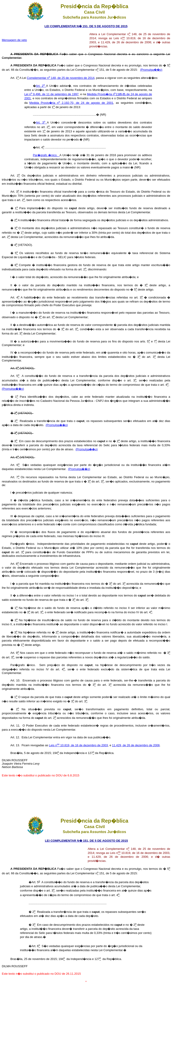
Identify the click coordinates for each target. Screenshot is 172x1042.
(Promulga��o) (151, 69)
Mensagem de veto (14, 40)
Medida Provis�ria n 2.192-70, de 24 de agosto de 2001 (71, 102)
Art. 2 (41, 85)
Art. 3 (41, 122)
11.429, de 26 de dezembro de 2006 (136, 745)
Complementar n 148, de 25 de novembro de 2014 (60, 78)
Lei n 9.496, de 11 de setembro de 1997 (51, 94)
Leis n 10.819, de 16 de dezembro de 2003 (78, 745)
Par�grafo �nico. (46, 155)
